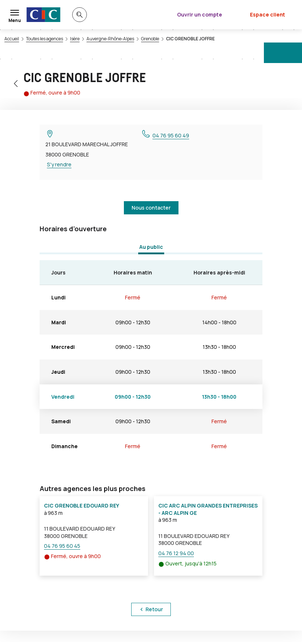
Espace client (267, 14)
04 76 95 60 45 (62, 545)
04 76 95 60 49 (170, 135)
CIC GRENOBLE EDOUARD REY (81, 505)
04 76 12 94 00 (176, 553)
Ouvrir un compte (199, 14)
